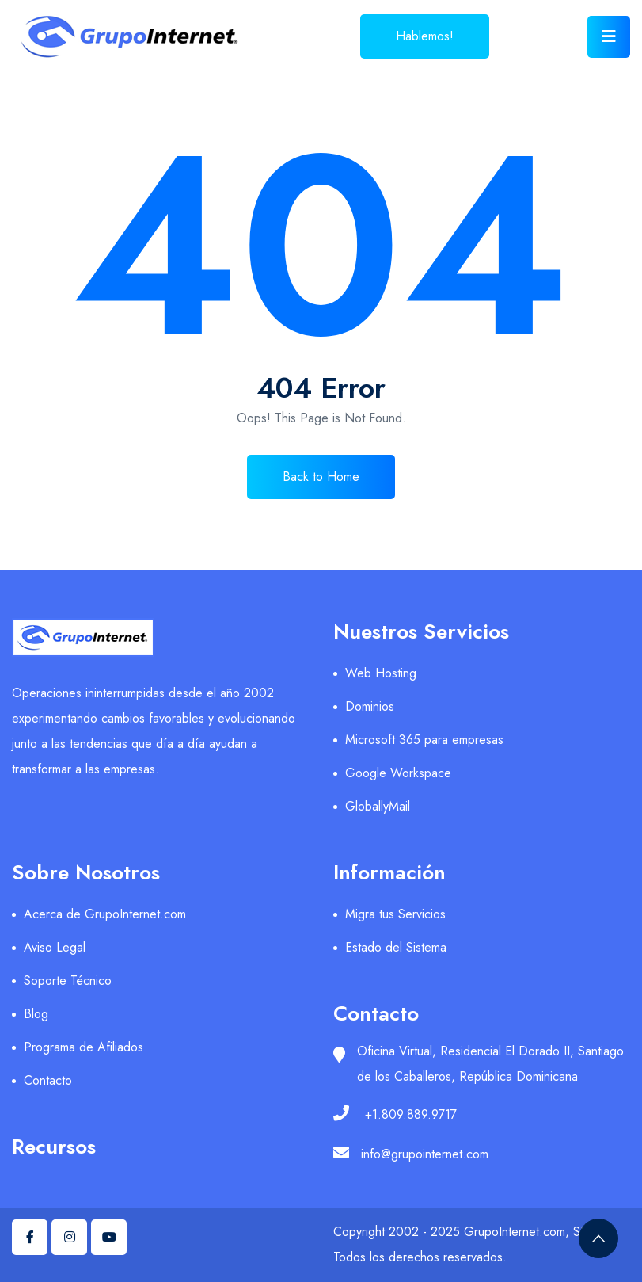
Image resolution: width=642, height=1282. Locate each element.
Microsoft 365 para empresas (424, 740)
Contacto (48, 1080)
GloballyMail (377, 806)
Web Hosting (380, 673)
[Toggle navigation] (608, 37)
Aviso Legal (54, 947)
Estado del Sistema (395, 947)
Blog (36, 1014)
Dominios (369, 706)
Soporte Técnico (68, 980)
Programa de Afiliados (83, 1047)
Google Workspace (398, 773)
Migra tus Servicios (395, 914)
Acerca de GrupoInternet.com (105, 914)
